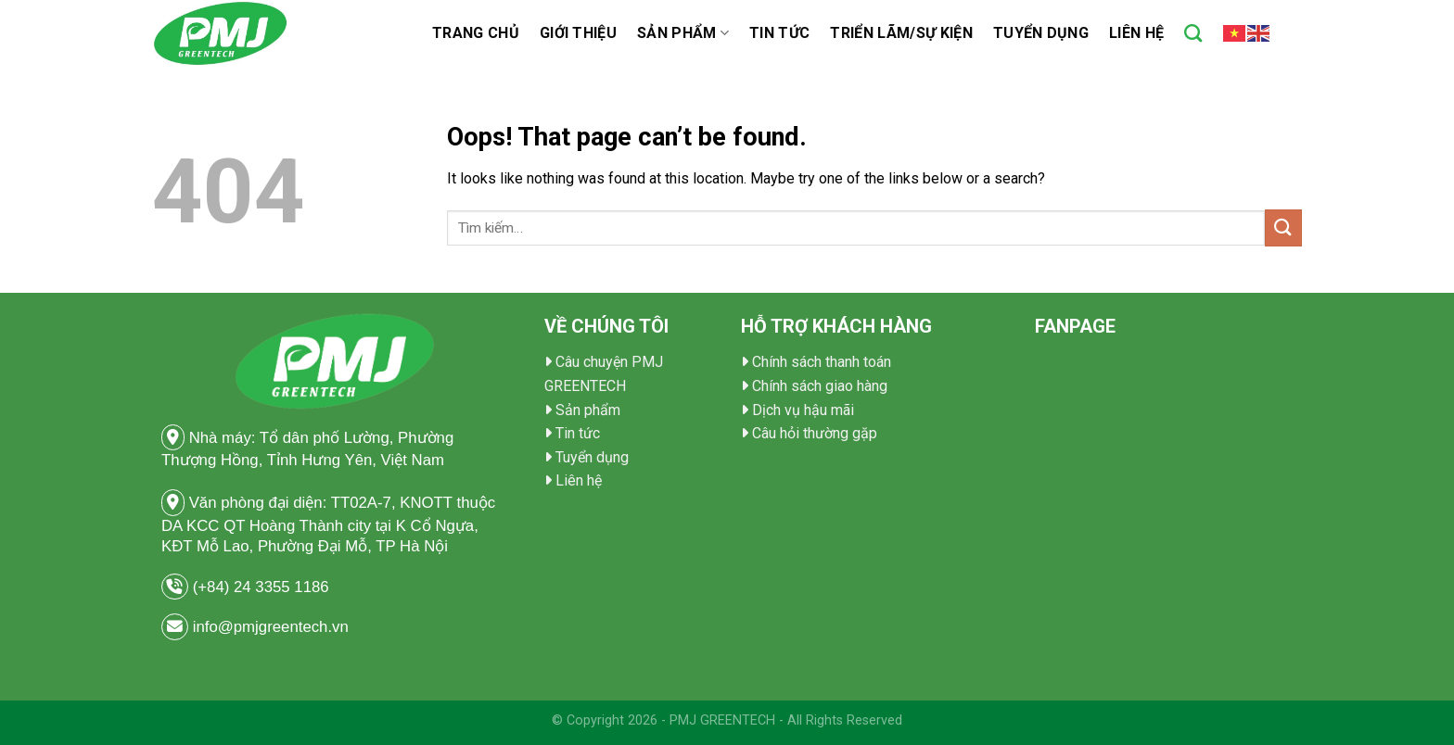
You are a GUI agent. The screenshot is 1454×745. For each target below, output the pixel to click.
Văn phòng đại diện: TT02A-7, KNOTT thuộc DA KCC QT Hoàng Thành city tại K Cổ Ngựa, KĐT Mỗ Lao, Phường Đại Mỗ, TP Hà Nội (328, 522)
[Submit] (1283, 227)
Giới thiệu (578, 33)
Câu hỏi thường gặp (814, 433)
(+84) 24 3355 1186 (263, 587)
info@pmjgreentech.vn (271, 627)
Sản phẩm (683, 33)
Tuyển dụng (1041, 33)
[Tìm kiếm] (1193, 33)
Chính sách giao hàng (819, 386)
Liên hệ (1136, 33)
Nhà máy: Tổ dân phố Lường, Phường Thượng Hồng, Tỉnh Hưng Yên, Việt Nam (307, 447)
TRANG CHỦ (475, 33)
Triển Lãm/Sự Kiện (901, 33)
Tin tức (779, 33)
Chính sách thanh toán (821, 362)
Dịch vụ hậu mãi (803, 410)
